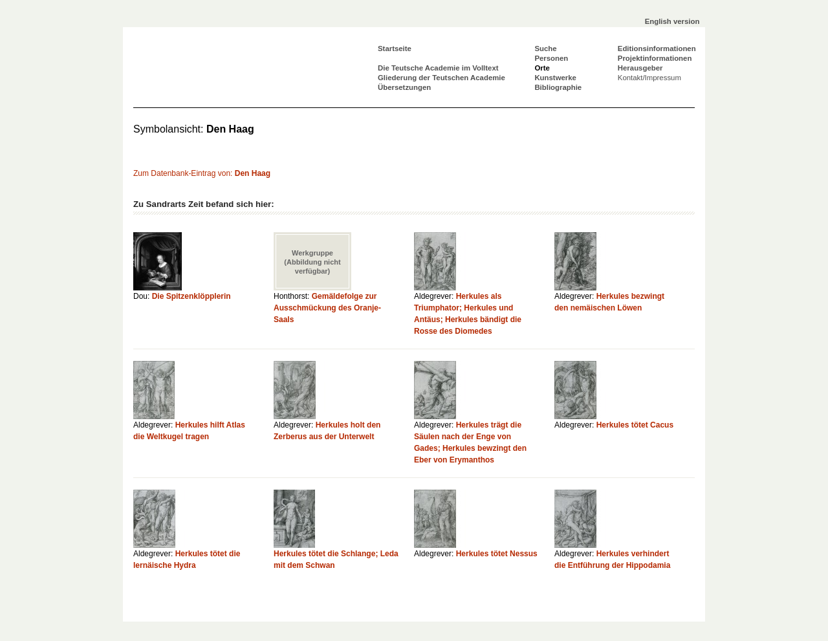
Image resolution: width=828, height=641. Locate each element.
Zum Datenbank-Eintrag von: (201, 173)
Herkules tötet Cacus (634, 424)
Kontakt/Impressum (649, 77)
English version (672, 21)
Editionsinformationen (657, 48)
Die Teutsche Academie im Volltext (438, 68)
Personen (551, 58)
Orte (541, 68)
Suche (545, 48)
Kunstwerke (555, 77)
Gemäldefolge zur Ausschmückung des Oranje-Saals (327, 308)
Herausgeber (640, 68)
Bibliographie (558, 87)
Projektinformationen (655, 58)
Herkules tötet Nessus (497, 553)
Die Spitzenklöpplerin (191, 296)
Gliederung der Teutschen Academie (441, 77)
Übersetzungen (404, 87)
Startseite (394, 48)
